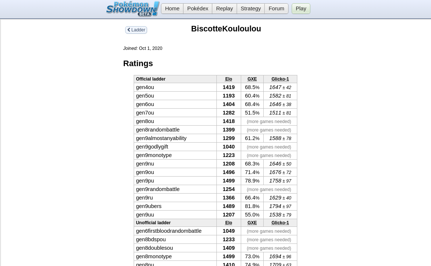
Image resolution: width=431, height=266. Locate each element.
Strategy (251, 8)
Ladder (136, 30)
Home (170, 8)
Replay (224, 8)
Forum (276, 8)
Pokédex (197, 8)
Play (301, 8)
